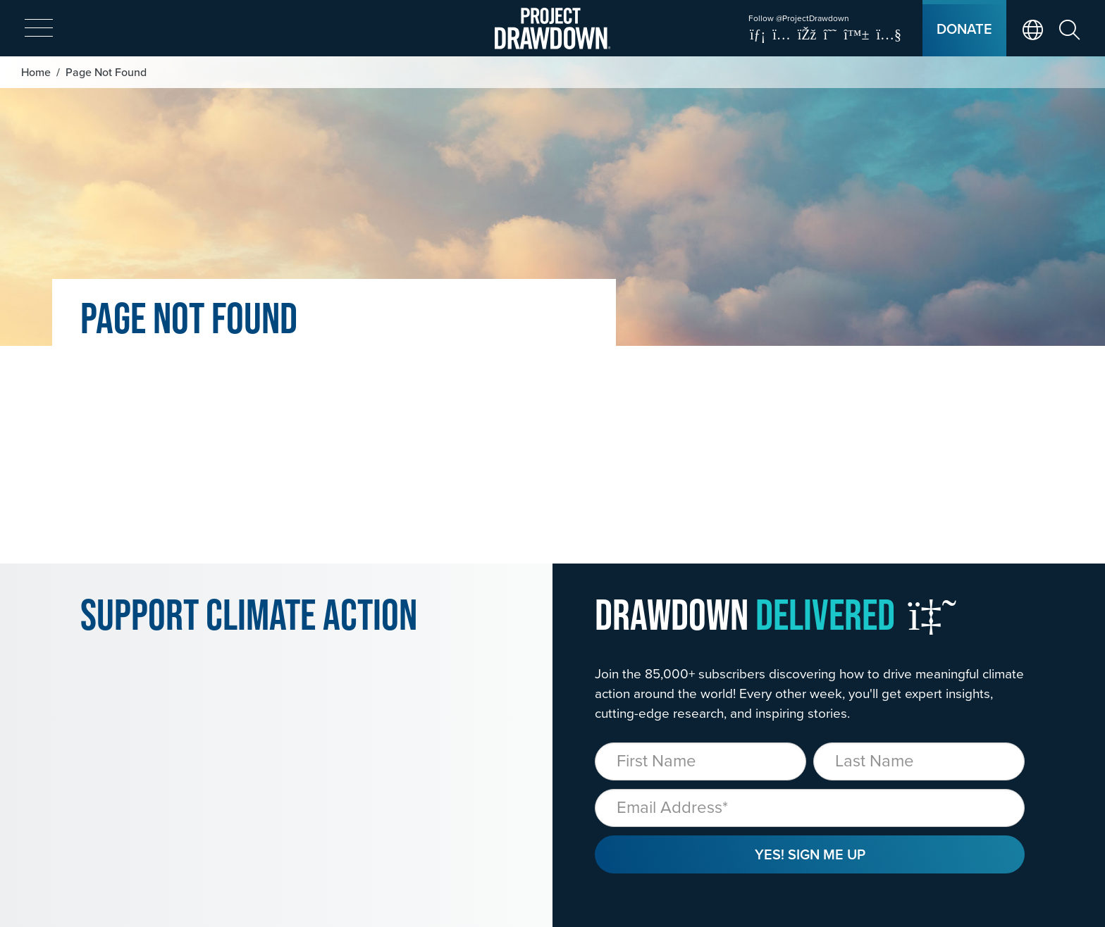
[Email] (810, 808)
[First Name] (700, 761)
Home (36, 72)
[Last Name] (919, 761)
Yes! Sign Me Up (810, 854)
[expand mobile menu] (38, 28)
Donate (964, 28)
